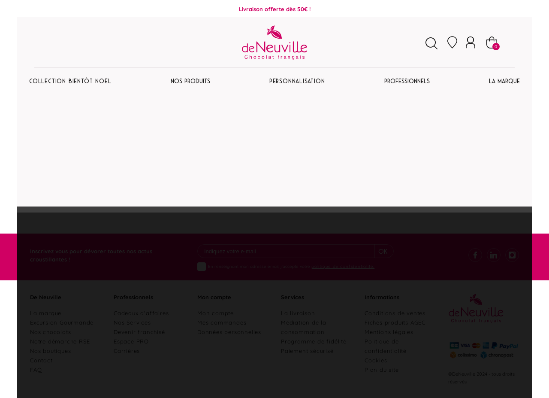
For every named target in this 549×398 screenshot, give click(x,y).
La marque (45, 312)
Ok (383, 251)
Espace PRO (131, 341)
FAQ (36, 369)
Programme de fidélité (314, 341)
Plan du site (382, 369)
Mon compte (215, 312)
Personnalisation (297, 81)
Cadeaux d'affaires (141, 312)
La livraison (298, 312)
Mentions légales (389, 331)
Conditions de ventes (395, 312)
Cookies (376, 360)
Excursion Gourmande (62, 322)
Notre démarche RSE (60, 341)
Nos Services (132, 322)
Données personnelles (229, 331)
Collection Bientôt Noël (70, 81)
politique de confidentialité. (342, 266)
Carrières (127, 350)
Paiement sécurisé (307, 350)
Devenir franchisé (139, 331)
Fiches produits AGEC (395, 322)
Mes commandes (221, 322)
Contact (41, 360)
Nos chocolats (50, 331)
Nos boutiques (50, 350)
